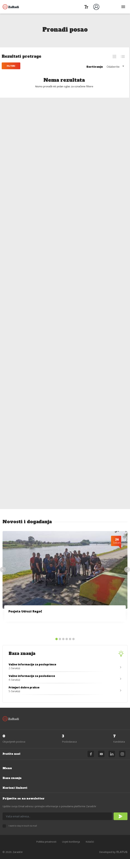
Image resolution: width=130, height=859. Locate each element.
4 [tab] (66, 639)
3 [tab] (63, 639)
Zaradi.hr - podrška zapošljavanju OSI (11, 7)
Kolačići (90, 841)
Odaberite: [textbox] (114, 67)
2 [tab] (60, 639)
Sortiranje (95, 67)
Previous (3, 569)
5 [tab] (70, 639)
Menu (7, 768)
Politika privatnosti (46, 841)
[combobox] (116, 66)
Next (127, 569)
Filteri (12, 65)
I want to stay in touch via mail (22, 825)
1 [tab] (56, 639)
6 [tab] (73, 639)
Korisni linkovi (15, 788)
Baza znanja (12, 778)
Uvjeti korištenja (71, 841)
